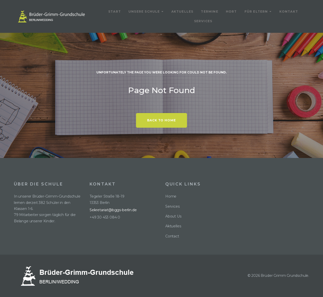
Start (114, 11)
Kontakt (288, 11)
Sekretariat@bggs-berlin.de (113, 210)
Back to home (161, 120)
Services (203, 21)
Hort (231, 11)
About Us (173, 216)
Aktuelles (182, 11)
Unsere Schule (144, 11)
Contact (172, 236)
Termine (209, 11)
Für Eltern (256, 11)
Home (170, 196)
